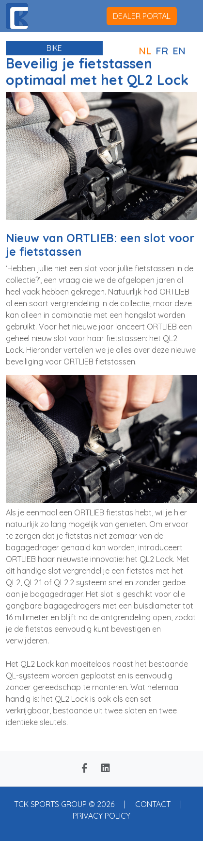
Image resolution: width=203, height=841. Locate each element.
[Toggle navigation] (187, 16)
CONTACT (153, 804)
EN (179, 51)
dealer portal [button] (142, 16)
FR (162, 51)
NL (145, 51)
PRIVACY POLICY (101, 816)
